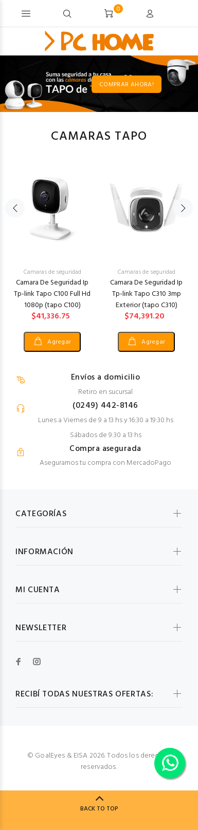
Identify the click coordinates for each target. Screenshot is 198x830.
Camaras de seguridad (52, 272)
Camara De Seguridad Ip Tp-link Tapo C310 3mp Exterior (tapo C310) (146, 294)
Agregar (58, 342)
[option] (52, 246)
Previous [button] (15, 208)
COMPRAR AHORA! (160, 85)
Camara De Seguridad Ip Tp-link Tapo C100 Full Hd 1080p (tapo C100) (52, 294)
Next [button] (183, 208)
